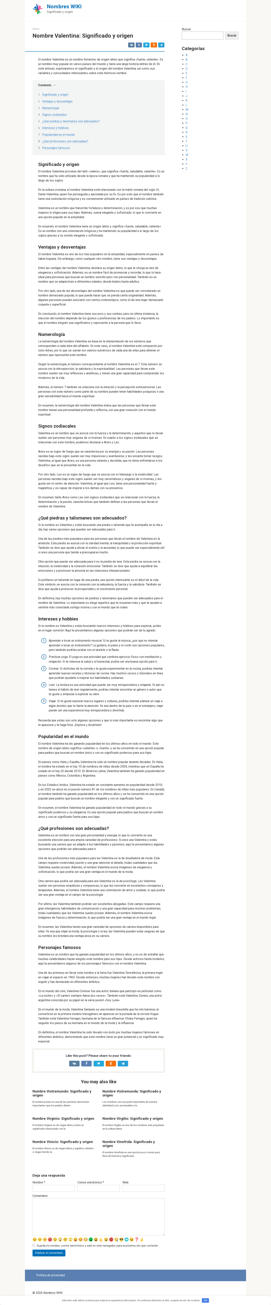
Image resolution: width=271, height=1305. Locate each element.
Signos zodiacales (54, 114)
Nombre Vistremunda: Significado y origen (131, 1093)
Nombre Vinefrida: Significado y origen (128, 1144)
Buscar (186, 29)
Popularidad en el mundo (58, 134)
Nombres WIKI (64, 6)
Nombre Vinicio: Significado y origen (63, 1142)
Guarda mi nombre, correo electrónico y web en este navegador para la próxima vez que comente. (97, 1246)
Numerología (50, 108)
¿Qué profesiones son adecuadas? (65, 141)
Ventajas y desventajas (57, 101)
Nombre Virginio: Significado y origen (63, 1118)
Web (125, 1182)
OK (205, 1300)
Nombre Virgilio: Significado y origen (132, 1118)
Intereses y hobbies (55, 128)
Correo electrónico (90, 1182)
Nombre (39, 1182)
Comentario (40, 1196)
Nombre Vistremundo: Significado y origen (62, 1093)
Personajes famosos (56, 148)
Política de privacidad (50, 1275)
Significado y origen (55, 94)
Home (36, 28)
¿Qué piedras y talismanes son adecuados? (71, 121)
